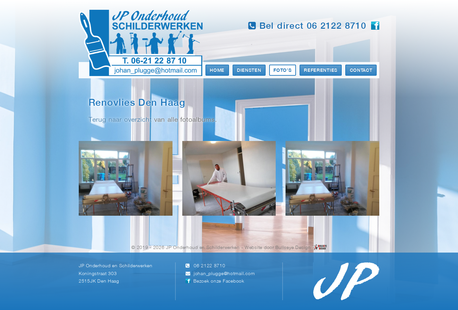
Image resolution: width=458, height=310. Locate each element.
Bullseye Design (293, 248)
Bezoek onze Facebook (218, 281)
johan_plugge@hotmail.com (224, 274)
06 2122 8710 (209, 266)
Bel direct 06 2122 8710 (307, 25)
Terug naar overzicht (120, 120)
